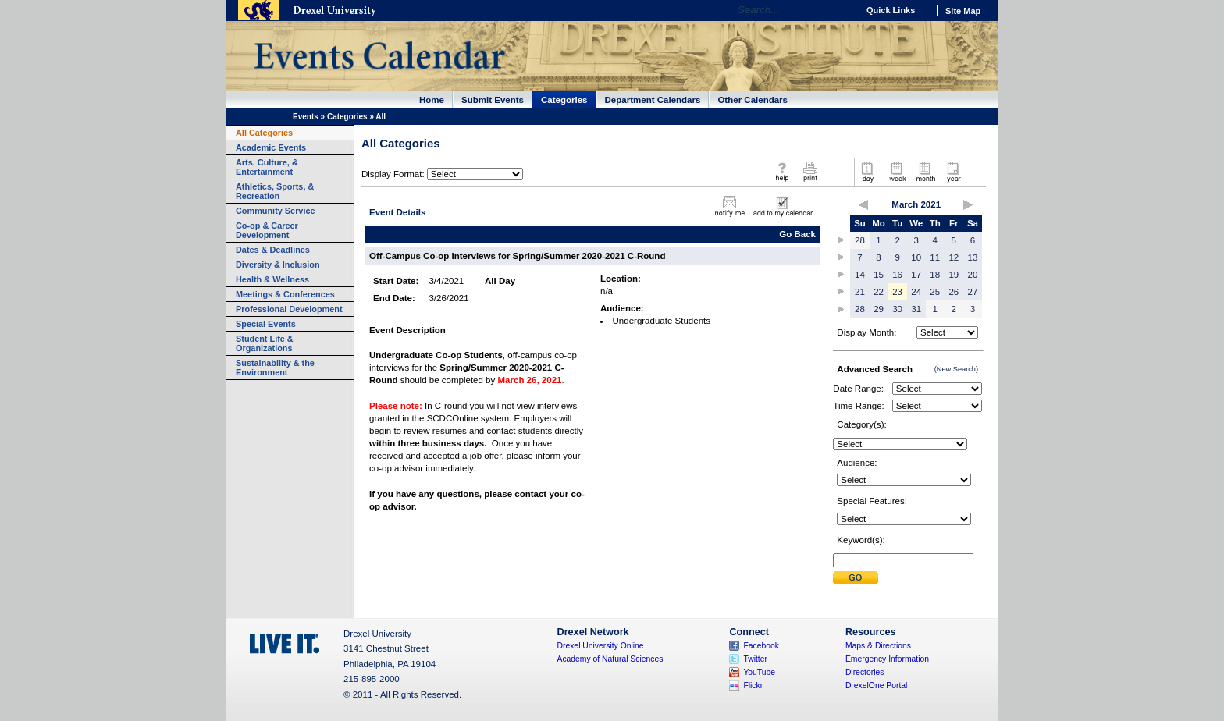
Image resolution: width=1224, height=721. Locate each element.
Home (431, 100)
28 (860, 240)
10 (916, 257)
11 (935, 257)
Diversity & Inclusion (278, 264)
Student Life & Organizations (265, 343)
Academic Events (271, 147)
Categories (564, 100)
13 (973, 257)
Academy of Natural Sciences (610, 659)
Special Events (266, 324)
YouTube (759, 672)
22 (879, 292)
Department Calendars (653, 100)
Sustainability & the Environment (275, 367)
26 (953, 292)
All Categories (264, 132)
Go (842, 10)
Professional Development (289, 309)
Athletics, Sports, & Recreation (275, 191)
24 (916, 292)
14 (860, 274)
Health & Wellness (272, 279)
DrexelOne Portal (876, 685)
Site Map (962, 11)
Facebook (761, 645)
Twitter (755, 659)
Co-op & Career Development (267, 230)
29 (879, 309)
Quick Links (890, 10)
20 (973, 274)
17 (916, 274)
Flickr (753, 685)
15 (879, 274)
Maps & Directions (878, 645)
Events (305, 116)
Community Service (275, 210)
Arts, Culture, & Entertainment (267, 167)
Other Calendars (752, 100)
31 (916, 309)
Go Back (797, 234)
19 (953, 274)
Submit (855, 577)
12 (953, 257)
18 (935, 274)
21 (860, 292)
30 (897, 309)
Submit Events (492, 100)
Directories (864, 672)
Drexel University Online (600, 645)
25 (935, 292)
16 (897, 274)
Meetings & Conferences (285, 294)
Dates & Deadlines (273, 249)
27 (973, 292)
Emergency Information (887, 659)
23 (897, 292)
